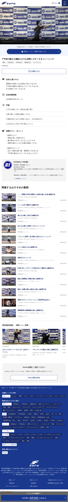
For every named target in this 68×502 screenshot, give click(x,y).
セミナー (5, 424)
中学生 (30, 414)
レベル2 (19, 434)
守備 (4, 407)
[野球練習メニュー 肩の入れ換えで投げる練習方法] (34, 218)
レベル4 (33, 434)
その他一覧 (38, 410)
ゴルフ (32, 396)
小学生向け (10, 62)
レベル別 (5, 434)
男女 (60, 414)
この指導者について (19, 178)
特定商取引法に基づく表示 (55, 483)
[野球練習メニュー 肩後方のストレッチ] (34, 260)
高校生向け (27, 62)
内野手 (20, 410)
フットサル (49, 396)
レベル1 (12, 434)
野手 (31, 410)
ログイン (54, 3)
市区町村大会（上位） (43, 417)
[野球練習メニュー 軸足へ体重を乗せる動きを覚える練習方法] (34, 292)
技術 (4, 437)
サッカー (14, 396)
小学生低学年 (12, 414)
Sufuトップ (5, 388)
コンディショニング (52, 407)
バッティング (56, 404)
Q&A (4, 414)
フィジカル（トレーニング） (52, 434)
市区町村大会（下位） (9, 420)
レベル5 (39, 434)
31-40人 (46, 420)
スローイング (16, 407)
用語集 (5, 452)
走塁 (9, 407)
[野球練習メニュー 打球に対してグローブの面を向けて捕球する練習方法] (34, 271)
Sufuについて (34, 480)
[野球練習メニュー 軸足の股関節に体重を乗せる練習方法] (34, 281)
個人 (19, 420)
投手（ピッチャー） (44, 404)
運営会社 (12, 483)
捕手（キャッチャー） (9, 410)
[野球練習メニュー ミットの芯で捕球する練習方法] (34, 208)
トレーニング (37, 62)
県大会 (33, 417)
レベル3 (26, 434)
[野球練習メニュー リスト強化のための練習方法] (34, 250)
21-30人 (39, 420)
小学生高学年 (22, 414)
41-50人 (53, 420)
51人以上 (60, 420)
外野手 (26, 410)
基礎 (32, 437)
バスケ (26, 396)
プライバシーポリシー (11, 486)
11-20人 (32, 420)
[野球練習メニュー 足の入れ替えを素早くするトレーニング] (34, 229)
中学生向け (19, 62)
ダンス (62, 396)
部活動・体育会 (7, 417)
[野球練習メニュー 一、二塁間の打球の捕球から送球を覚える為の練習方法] (34, 197)
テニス (56, 396)
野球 (4, 62)
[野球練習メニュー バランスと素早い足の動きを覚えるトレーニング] (34, 239)
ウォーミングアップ (38, 407)
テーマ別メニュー (8, 431)
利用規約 (33, 483)
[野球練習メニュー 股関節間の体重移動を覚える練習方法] (34, 313)
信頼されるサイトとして (55, 480)
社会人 (48, 414)
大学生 (42, 414)
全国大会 (26, 417)
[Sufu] (8, 3)
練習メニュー (7, 404)
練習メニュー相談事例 (9, 444)
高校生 (36, 414)
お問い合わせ (33, 486)
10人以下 (25, 420)
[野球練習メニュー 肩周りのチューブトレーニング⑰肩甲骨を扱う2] (34, 303)
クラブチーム (18, 417)
